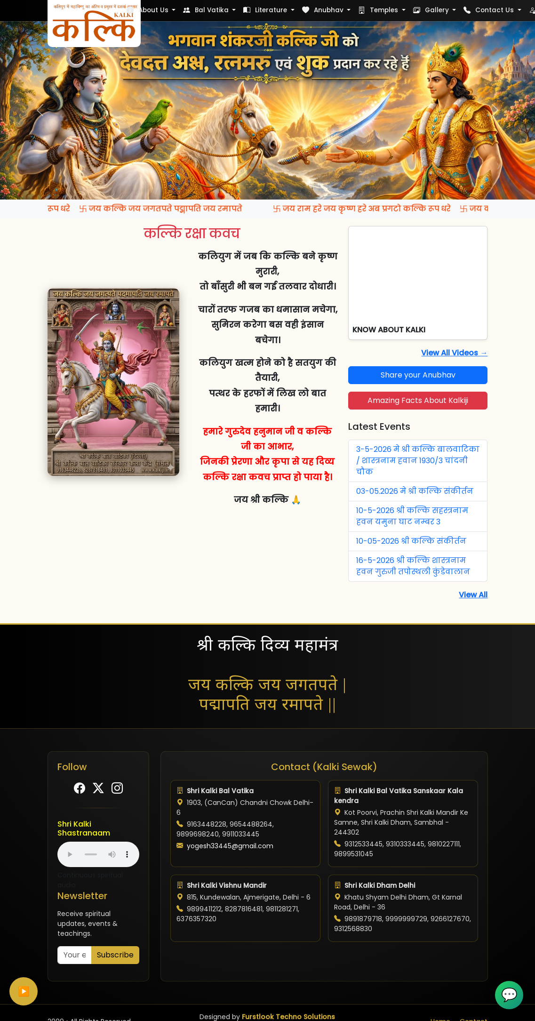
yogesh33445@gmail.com (230, 846)
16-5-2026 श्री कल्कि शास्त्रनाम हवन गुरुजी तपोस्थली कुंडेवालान (413, 566)
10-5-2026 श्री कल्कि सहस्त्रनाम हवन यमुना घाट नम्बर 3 (412, 516)
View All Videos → (454, 352)
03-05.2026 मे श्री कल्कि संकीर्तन (414, 491)
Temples (379, 10)
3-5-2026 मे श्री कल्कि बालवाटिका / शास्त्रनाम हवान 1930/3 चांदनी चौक (417, 460)
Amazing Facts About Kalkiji (417, 400)
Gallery (432, 10)
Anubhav (323, 10)
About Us (148, 10)
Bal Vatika (207, 10)
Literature (266, 10)
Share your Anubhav (418, 375)
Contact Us (489, 10)
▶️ (24, 991)
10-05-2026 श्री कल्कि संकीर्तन (411, 541)
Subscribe (115, 954)
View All (473, 594)
